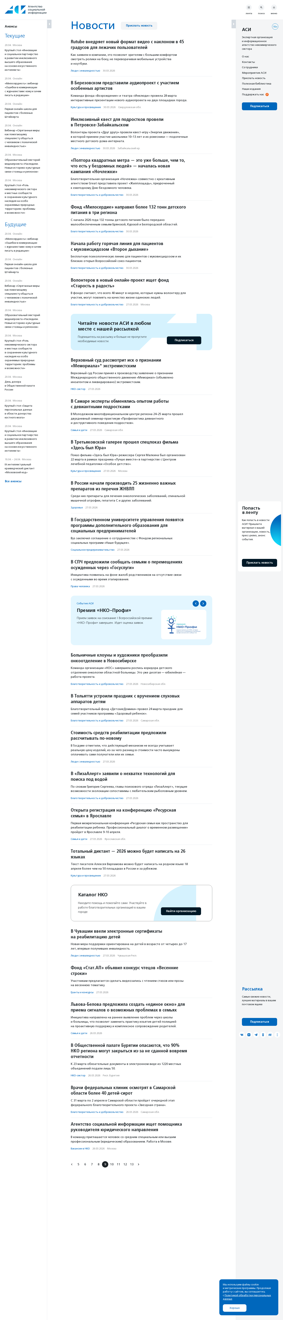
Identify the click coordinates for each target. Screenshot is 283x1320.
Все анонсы (13, 481)
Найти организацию (181, 911)
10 (112, 1164)
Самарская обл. (114, 430)
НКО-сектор (78, 389)
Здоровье (77, 507)
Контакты (248, 61)
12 (125, 1164)
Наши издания (251, 88)
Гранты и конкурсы (82, 992)
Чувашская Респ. (127, 955)
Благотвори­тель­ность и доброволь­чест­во (97, 194)
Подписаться (184, 340)
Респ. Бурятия (111, 1075)
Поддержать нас (253, 94)
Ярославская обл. (115, 839)
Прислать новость (139, 26)
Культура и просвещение (86, 107)
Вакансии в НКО (80, 1148)
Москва (145, 304)
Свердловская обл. (129, 107)
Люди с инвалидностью (85, 70)
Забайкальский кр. (129, 148)
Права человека (80, 586)
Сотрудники (250, 67)
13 (132, 1164)
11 (118, 1164)
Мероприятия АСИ (254, 72)
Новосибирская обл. (153, 684)
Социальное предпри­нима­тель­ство (93, 549)
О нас (245, 56)
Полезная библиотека (256, 83)
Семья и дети (79, 430)
